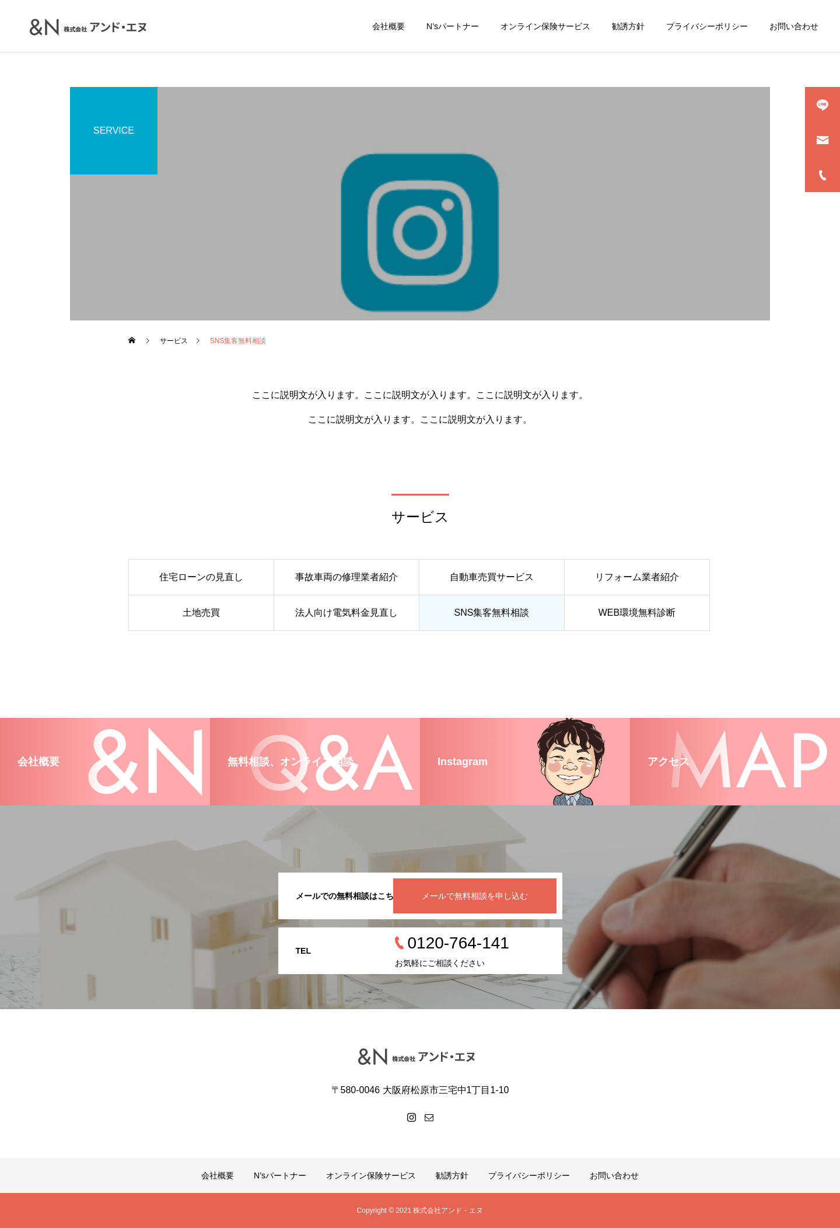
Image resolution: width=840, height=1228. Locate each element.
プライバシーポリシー (707, 26)
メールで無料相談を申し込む (475, 896)
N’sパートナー (452, 26)
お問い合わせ (793, 26)
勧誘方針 (628, 26)
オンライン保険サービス (545, 26)
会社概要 (388, 26)
